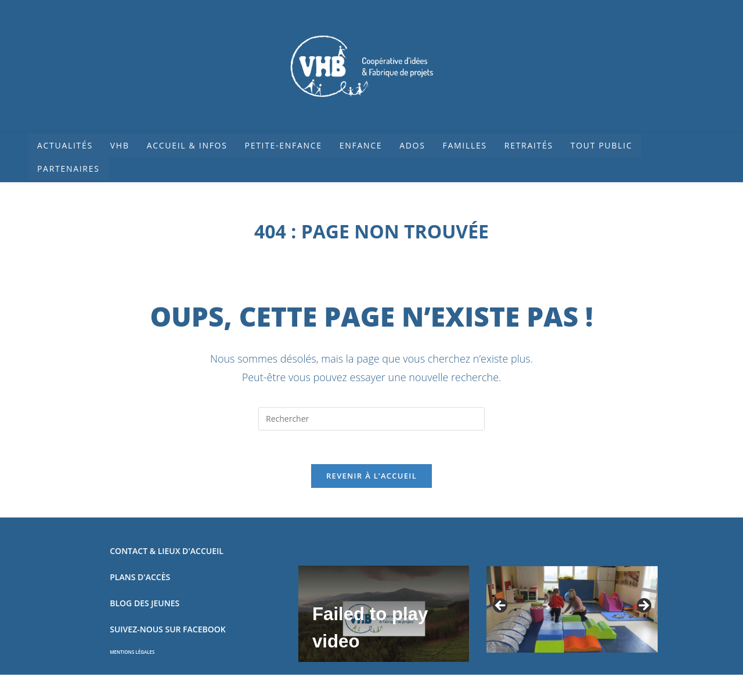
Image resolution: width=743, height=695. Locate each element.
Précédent (501, 608)
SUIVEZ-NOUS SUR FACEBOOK (167, 630)
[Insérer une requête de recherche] (371, 418)
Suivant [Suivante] (643, 608)
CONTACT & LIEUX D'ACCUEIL (166, 552)
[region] (571, 611)
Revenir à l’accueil (371, 477)
